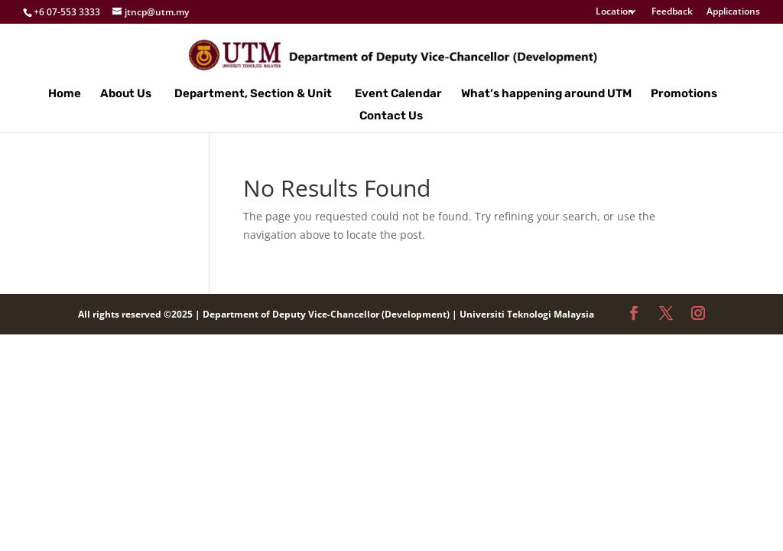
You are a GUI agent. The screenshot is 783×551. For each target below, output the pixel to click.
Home (64, 94)
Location (615, 12)
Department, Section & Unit (253, 94)
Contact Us (391, 116)
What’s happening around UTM (546, 94)
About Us (125, 94)
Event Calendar (398, 94)
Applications (733, 12)
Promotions (684, 94)
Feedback (672, 12)
